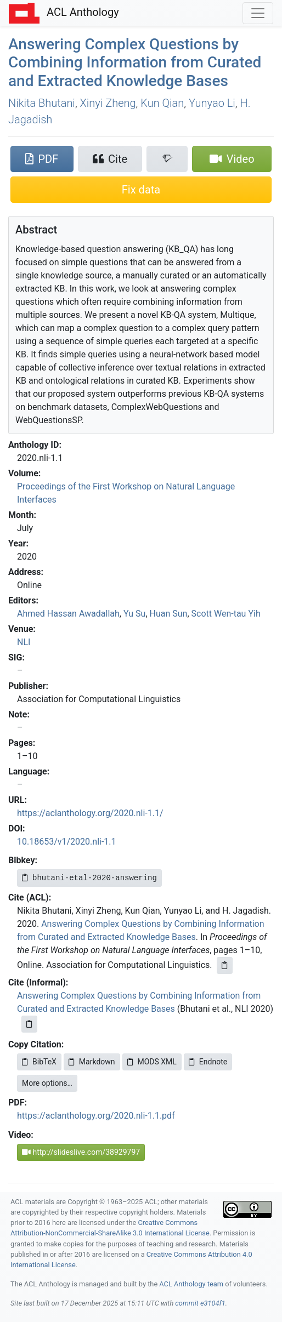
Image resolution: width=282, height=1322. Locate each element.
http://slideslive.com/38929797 (81, 1152)
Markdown (92, 1061)
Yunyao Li (212, 103)
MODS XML (152, 1061)
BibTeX (39, 1061)
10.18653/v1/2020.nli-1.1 (66, 841)
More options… (47, 1083)
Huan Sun (169, 613)
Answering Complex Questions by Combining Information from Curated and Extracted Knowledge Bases (134, 62)
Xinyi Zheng (108, 103)
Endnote (208, 1061)
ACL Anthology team (191, 1284)
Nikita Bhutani (41, 103)
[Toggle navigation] (257, 13)
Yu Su (134, 613)
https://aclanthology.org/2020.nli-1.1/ (90, 813)
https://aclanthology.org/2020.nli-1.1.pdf (96, 1115)
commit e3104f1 (200, 1303)
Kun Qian (162, 103)
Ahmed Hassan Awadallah (68, 613)
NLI (23, 642)
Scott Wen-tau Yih (226, 613)
